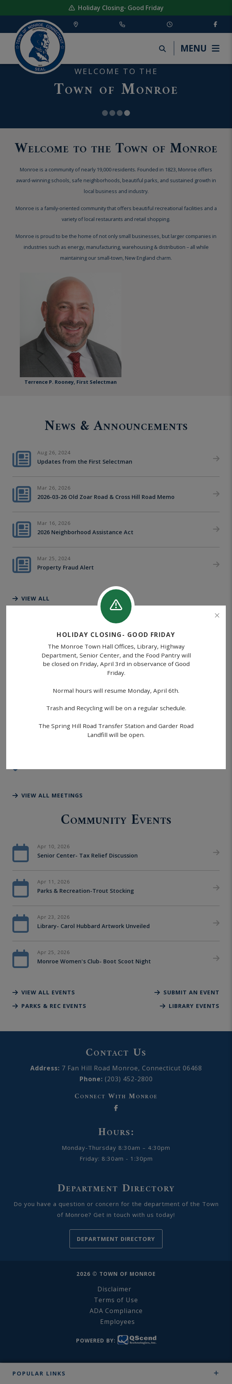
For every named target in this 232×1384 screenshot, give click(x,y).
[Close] (217, 615)
